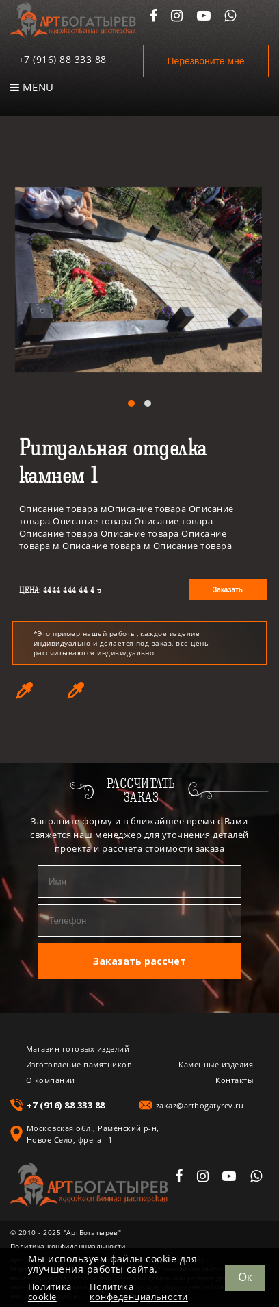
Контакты (234, 1080)
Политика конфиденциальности (68, 1246)
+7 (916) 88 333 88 (62, 59)
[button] (131, 403)
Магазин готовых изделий (77, 1048)
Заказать (228, 590)
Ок (245, 1277)
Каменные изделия (215, 1064)
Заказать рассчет (139, 960)
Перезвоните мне (205, 60)
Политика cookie (50, 1292)
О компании (50, 1080)
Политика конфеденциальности (139, 1292)
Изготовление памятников (78, 1064)
